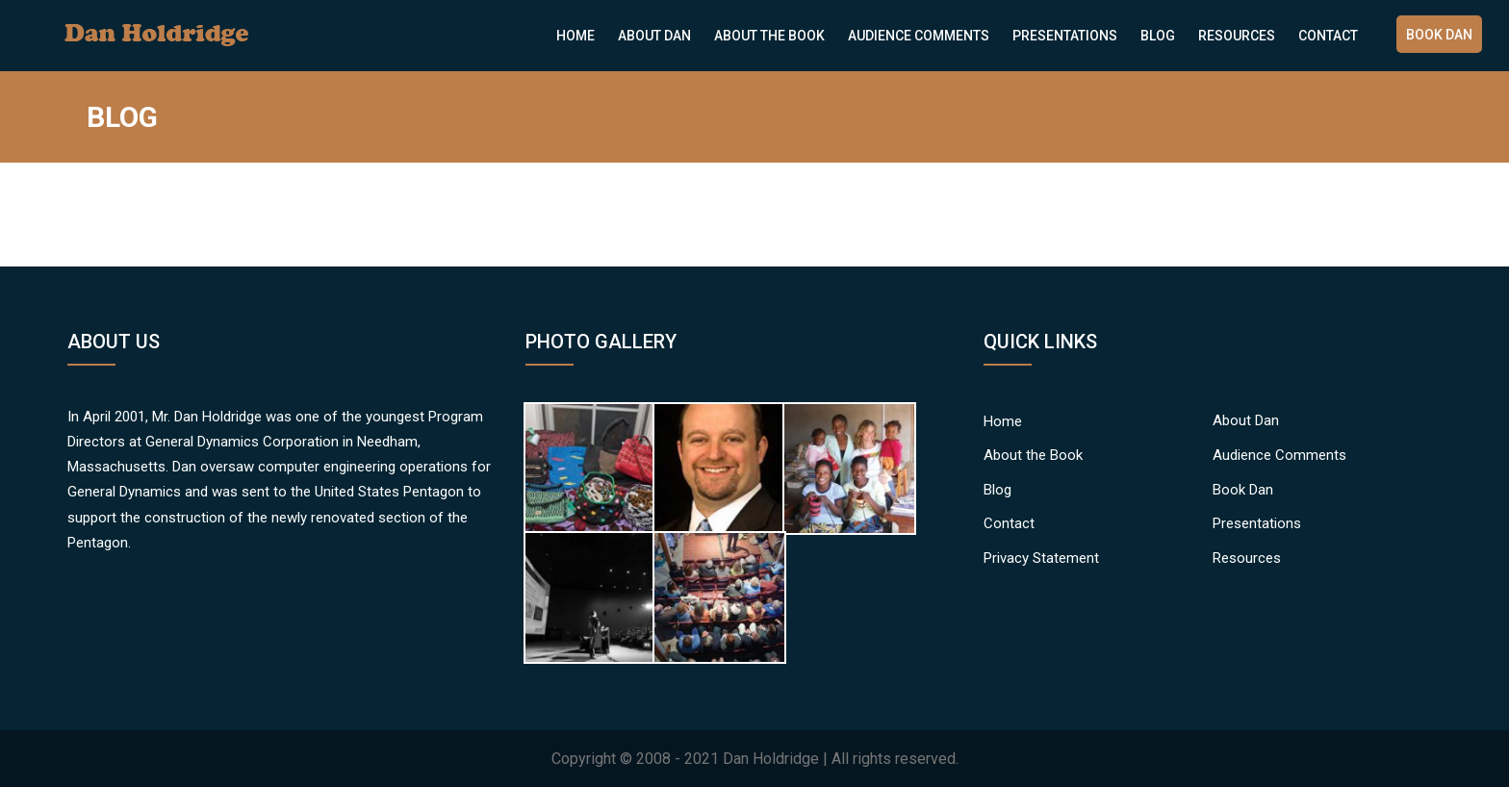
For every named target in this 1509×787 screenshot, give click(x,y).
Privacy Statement (1041, 558)
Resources (1236, 35)
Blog (1157, 35)
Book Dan (1439, 34)
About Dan (654, 35)
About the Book (769, 35)
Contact (1328, 35)
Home (575, 35)
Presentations (1064, 35)
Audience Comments (918, 35)
